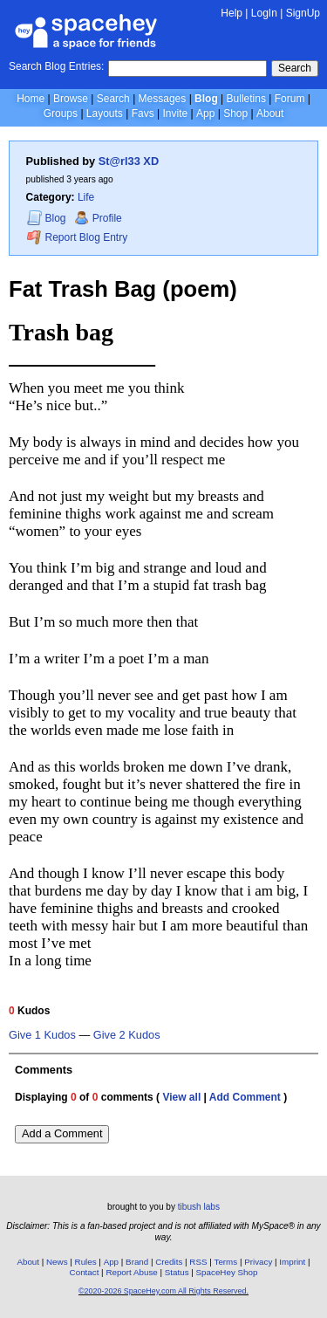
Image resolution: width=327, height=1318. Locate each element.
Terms (226, 1262)
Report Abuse (131, 1272)
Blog (206, 99)
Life (86, 197)
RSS (198, 1262)
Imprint (292, 1262)
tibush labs (199, 1207)
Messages (163, 99)
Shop (235, 113)
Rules (86, 1262)
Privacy (258, 1262)
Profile (98, 218)
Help (231, 13)
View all (181, 1097)
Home (30, 99)
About (269, 113)
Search (294, 68)
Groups (61, 113)
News (57, 1262)
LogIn (264, 13)
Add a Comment (62, 1133)
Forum (290, 99)
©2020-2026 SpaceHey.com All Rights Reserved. (163, 1291)
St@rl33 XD (129, 161)
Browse (70, 99)
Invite (174, 113)
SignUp (303, 13)
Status (177, 1272)
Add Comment (245, 1097)
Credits (168, 1262)
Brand (137, 1262)
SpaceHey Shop (227, 1272)
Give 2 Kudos (126, 1035)
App (205, 113)
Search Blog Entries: (56, 66)
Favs (143, 113)
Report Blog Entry (77, 237)
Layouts (104, 113)
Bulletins (246, 99)
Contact (84, 1272)
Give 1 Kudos (42, 1035)
